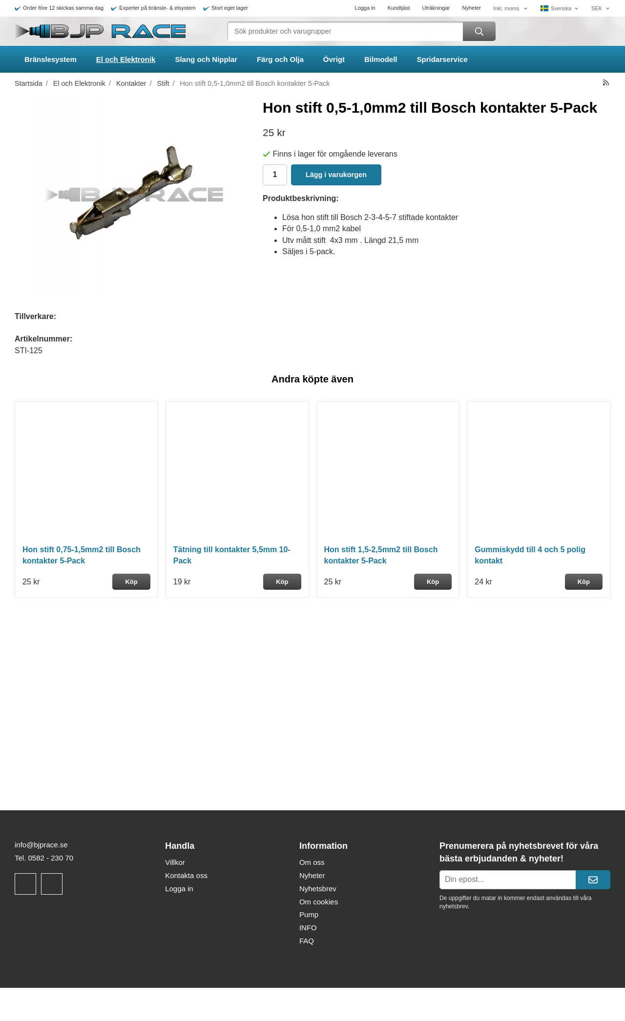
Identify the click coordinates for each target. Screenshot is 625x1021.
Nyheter (471, 8)
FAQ (306, 941)
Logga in (365, 8)
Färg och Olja (280, 59)
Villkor (175, 862)
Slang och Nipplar (206, 59)
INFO (308, 927)
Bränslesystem (50, 59)
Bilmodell (380, 59)
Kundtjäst (399, 8)
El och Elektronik (126, 59)
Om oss (312, 862)
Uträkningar (436, 8)
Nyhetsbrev (317, 888)
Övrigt (334, 59)
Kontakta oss (186, 875)
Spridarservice (442, 59)
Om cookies (318, 902)
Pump (308, 914)
